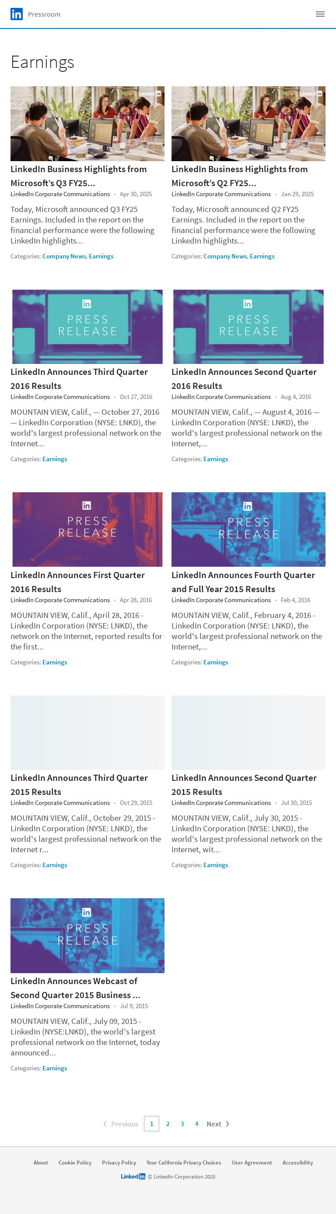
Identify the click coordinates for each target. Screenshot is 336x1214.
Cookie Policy (75, 1162)
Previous (120, 1124)
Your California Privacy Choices (184, 1162)
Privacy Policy (119, 1162)
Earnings (101, 256)
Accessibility (298, 1162)
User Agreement (252, 1162)
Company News (64, 256)
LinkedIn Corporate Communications (60, 194)
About (41, 1162)
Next (218, 1124)
